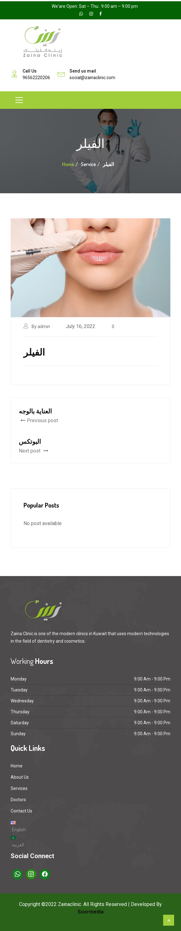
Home (68, 164)
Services (19, 788)
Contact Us (21, 810)
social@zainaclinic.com (92, 77)
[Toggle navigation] (19, 100)
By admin (41, 326)
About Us (20, 777)
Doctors (18, 799)
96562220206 (36, 77)
